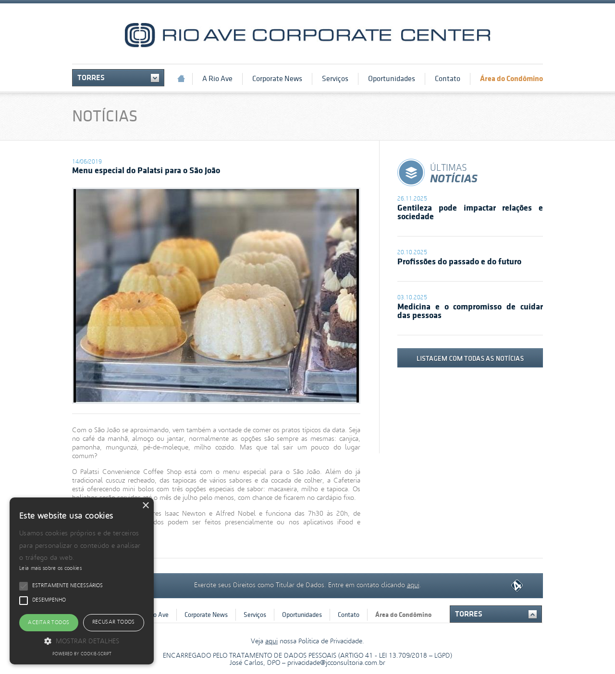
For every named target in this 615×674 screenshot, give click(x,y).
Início (181, 78)
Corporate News (277, 78)
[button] (81, 640)
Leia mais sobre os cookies (50, 568)
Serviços (335, 78)
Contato (447, 78)
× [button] (145, 505)
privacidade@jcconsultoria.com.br (336, 663)
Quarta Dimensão (517, 585)
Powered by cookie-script (81, 654)
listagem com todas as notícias (470, 357)
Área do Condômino (511, 78)
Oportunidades (391, 78)
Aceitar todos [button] (48, 623)
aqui (413, 584)
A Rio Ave (217, 78)
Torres (91, 77)
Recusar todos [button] (113, 622)
